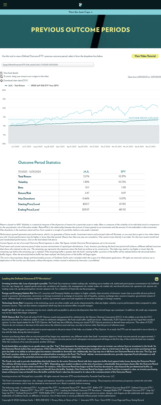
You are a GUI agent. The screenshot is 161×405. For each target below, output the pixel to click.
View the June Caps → (80, 12)
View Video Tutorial (145, 56)
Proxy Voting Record (135, 400)
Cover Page (117, 400)
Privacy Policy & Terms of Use (64, 400)
